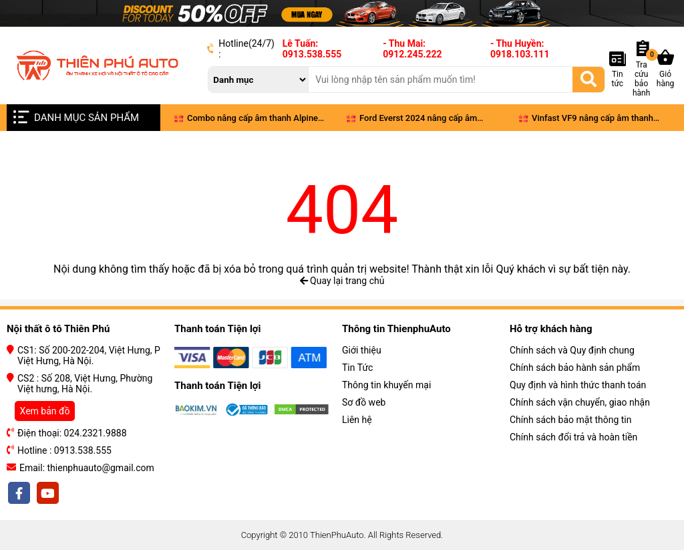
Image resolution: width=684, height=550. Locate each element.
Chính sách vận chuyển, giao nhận (580, 402)
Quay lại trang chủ (342, 280)
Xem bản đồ (45, 411)
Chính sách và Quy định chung (572, 350)
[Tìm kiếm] (588, 78)
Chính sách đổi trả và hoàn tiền (573, 437)
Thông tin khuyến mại (386, 385)
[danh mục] (258, 79)
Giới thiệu (361, 350)
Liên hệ (357, 419)
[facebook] (20, 493)
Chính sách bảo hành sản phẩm (575, 367)
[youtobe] (46, 493)
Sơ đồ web (363, 402)
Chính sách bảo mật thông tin (571, 419)
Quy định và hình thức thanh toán (578, 385)
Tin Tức (357, 367)
